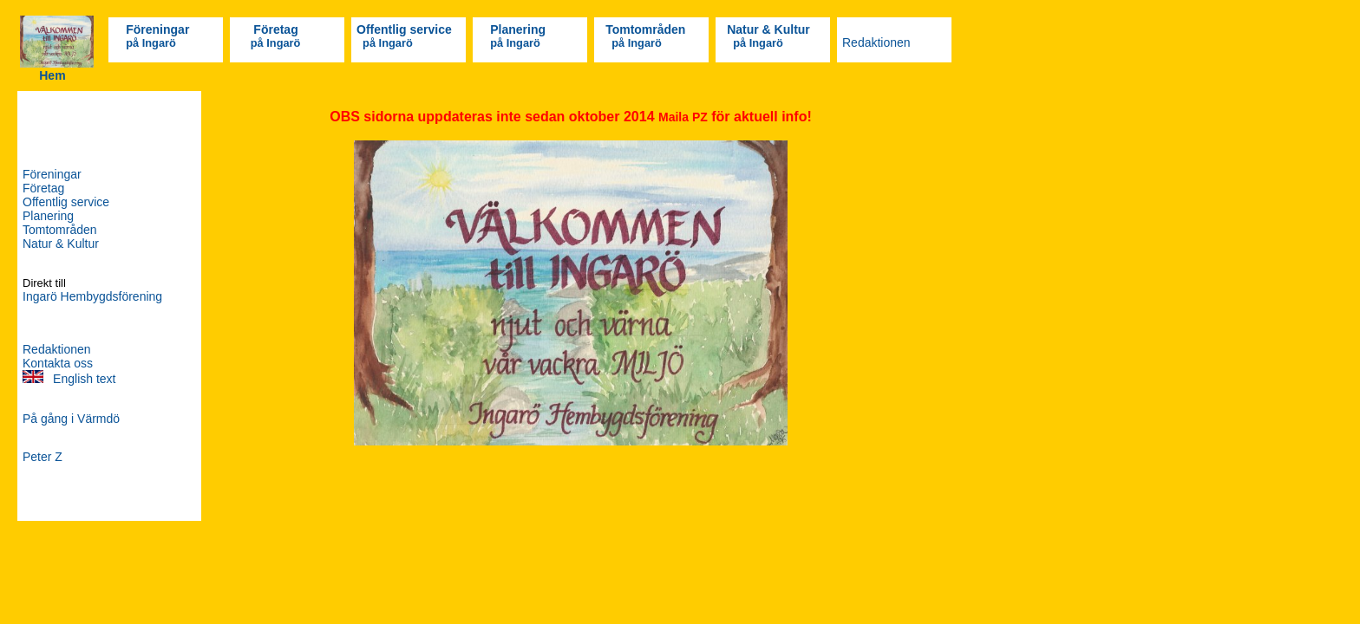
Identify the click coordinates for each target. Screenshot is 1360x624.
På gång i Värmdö (71, 419)
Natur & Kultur (768, 29)
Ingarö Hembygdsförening (92, 296)
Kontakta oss (58, 363)
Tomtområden (645, 29)
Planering (518, 29)
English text (82, 379)
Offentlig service (404, 29)
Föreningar (157, 29)
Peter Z (42, 457)
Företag (275, 29)
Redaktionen (876, 42)
